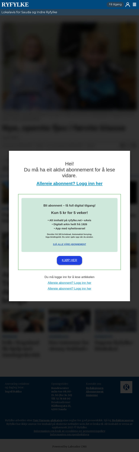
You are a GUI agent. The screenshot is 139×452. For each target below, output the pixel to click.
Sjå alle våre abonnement (69, 244)
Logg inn (127, 4)
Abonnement (95, 391)
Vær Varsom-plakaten (47, 420)
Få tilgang (115, 4)
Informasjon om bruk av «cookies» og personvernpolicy (69, 431)
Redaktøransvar (123, 420)
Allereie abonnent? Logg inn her (70, 183)
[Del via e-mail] (134, 145)
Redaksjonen (94, 388)
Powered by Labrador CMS (69, 446)
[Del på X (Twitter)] (128, 145)
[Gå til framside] (15, 4)
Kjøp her (69, 260)
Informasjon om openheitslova (69, 434)
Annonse (92, 395)
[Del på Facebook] (122, 145)
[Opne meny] (134, 4)
